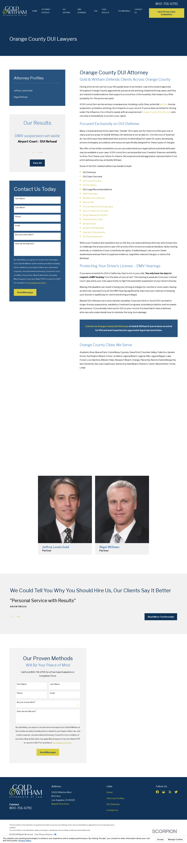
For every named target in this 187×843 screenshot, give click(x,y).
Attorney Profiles (115, 798)
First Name (20, 198)
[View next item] (40, 152)
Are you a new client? (24, 235)
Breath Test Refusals (93, 228)
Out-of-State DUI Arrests (95, 210)
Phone (18, 217)
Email (17, 225)
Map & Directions (60, 804)
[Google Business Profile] (163, 791)
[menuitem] (37, 90)
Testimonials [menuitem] (124, 11)
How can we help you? (24, 244)
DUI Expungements (92, 236)
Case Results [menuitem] (105, 10)
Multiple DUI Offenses (94, 198)
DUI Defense (113, 804)
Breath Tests (89, 223)
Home (110, 792)
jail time (163, 104)
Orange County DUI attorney (156, 112)
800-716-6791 (166, 4)
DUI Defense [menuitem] (66, 10)
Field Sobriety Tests (93, 219)
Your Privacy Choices (45, 834)
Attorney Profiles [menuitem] (46, 10)
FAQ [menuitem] (95, 11)
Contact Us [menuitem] (138, 10)
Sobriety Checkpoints (94, 232)
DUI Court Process (92, 181)
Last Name (20, 207)
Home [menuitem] (34, 11)
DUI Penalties (90, 185)
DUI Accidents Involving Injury (98, 206)
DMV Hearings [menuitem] (82, 10)
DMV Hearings (90, 193)
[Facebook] (157, 791)
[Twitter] (176, 791)
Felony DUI (88, 202)
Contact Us (112, 810)
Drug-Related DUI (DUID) (95, 215)
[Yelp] (169, 791)
